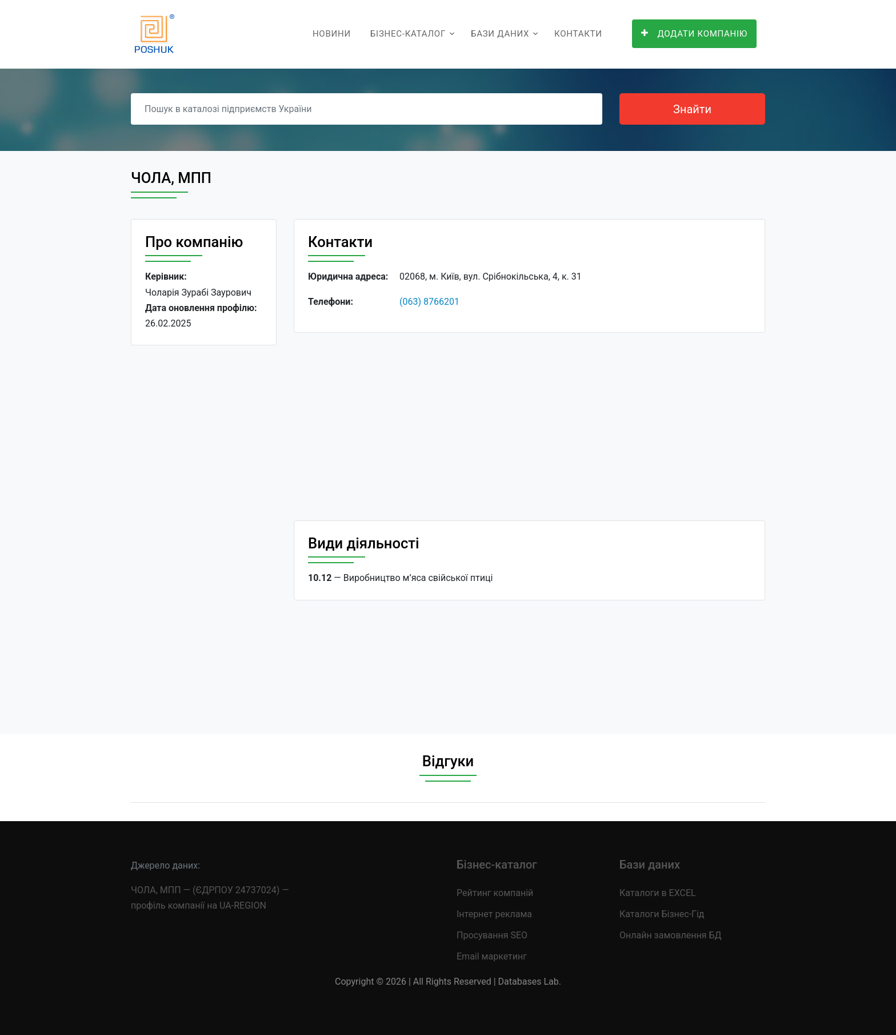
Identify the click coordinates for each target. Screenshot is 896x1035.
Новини (332, 34)
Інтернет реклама (494, 914)
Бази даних (500, 34)
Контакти (578, 34)
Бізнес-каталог (408, 34)
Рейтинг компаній (495, 892)
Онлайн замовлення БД (670, 935)
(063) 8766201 (429, 301)
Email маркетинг (492, 956)
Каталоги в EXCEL (657, 892)
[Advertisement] (204, 530)
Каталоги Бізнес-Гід (661, 914)
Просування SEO (492, 935)
